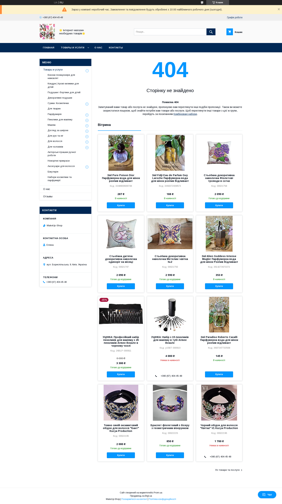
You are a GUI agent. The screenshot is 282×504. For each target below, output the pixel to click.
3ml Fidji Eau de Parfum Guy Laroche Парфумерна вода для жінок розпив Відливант (170, 178)
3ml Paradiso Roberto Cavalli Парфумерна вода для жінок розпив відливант (219, 340)
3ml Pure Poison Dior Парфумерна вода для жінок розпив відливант (121, 178)
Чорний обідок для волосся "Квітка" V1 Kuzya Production (219, 427)
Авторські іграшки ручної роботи (62, 154)
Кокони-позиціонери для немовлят (61, 77)
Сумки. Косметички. (58, 103)
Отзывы (48, 196)
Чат (267, 494)
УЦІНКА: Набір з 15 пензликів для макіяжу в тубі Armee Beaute (170, 340)
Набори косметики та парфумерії (60, 179)
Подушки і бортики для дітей (64, 92)
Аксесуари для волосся (61, 166)
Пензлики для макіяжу (60, 119)
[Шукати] (210, 31)
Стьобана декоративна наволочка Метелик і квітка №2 (170, 259)
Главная (48, 47)
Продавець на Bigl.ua (141, 496)
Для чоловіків (55, 146)
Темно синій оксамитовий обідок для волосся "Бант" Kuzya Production (121, 428)
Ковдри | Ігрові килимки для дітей (63, 85)
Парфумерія (55, 114)
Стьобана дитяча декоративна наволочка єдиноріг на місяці (121, 259)
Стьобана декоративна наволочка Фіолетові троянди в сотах (219, 178)
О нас (98, 47)
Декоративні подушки (60, 97)
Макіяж (52, 125)
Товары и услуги (72, 47)
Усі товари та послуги (227, 470)
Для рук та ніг (55, 135)
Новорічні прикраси (59, 160)
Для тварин (54, 108)
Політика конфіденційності (162, 499)
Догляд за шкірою (58, 130)
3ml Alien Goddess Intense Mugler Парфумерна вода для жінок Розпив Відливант (219, 259)
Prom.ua (158, 492)
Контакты (116, 47)
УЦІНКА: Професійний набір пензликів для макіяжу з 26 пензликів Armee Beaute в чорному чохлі (121, 341)
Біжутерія (53, 171)
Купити (121, 205)
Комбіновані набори (185, 114)
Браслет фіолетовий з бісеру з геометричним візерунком (170, 427)
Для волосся (55, 141)
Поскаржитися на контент (134, 499)
